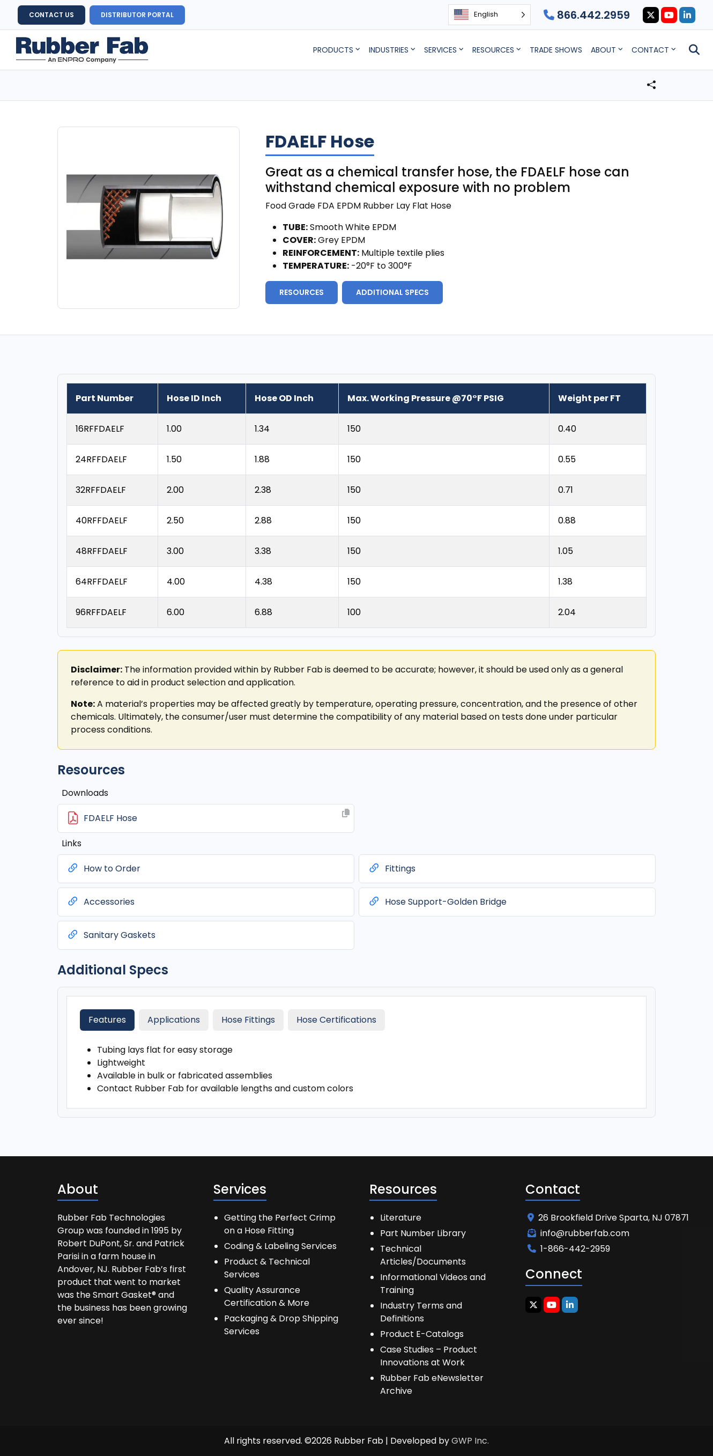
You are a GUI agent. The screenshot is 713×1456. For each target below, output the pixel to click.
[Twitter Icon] (651, 15)
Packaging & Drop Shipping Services (281, 1324)
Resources (493, 50)
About (603, 50)
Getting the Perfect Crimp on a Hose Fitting (280, 1224)
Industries (389, 50)
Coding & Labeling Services (280, 1246)
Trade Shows (556, 50)
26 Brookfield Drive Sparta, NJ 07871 (608, 1217)
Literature (400, 1217)
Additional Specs (392, 292)
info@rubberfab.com (578, 1233)
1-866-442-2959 (569, 1249)
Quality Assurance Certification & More (266, 1296)
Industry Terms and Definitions (421, 1312)
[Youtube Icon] (669, 15)
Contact (650, 50)
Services (440, 50)
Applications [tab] (173, 1020)
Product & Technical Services (267, 1268)
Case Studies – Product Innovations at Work (428, 1356)
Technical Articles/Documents (423, 1255)
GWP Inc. (470, 1441)
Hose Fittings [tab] (248, 1020)
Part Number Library (423, 1233)
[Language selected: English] (489, 14)
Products (333, 50)
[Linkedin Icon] (687, 15)
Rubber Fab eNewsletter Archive (432, 1384)
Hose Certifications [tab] (336, 1020)
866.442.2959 (587, 15)
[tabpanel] (356, 1069)
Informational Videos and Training (433, 1283)
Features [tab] (107, 1020)
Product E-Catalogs (422, 1334)
